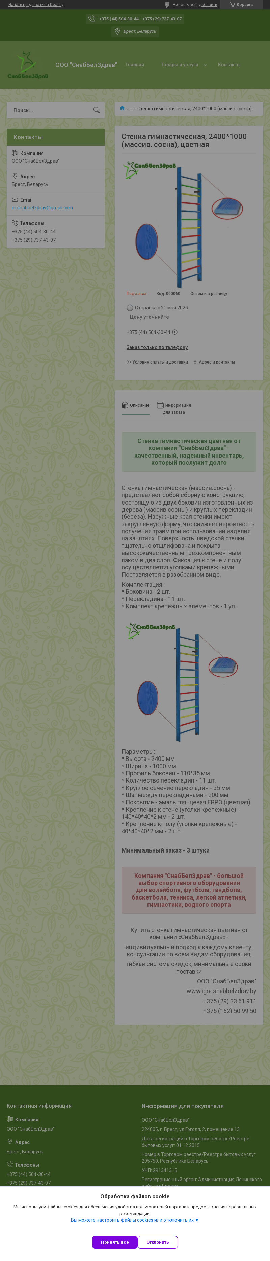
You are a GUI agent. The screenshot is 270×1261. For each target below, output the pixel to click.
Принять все (115, 1242)
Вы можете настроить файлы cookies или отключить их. (133, 1220)
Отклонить (157, 1242)
